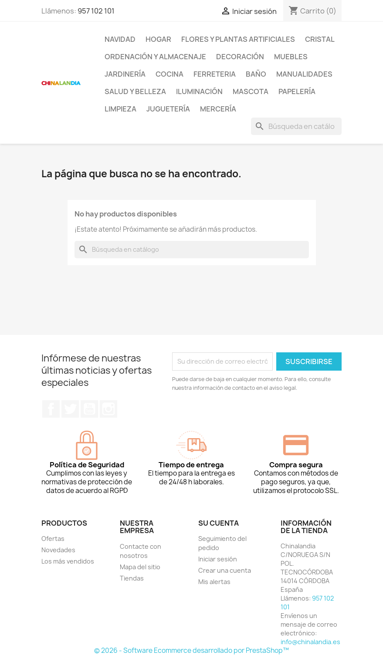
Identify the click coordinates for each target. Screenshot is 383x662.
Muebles (291, 56)
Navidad (120, 39)
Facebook (51, 409)
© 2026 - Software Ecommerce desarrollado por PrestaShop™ (191, 650)
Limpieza (120, 109)
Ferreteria (214, 74)
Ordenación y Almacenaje (155, 56)
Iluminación (199, 91)
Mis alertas (214, 582)
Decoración (240, 56)
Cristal (320, 39)
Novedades (58, 550)
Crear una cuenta (224, 570)
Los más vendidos (67, 561)
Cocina (169, 74)
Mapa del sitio (140, 567)
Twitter (70, 409)
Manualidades (304, 74)
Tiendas (132, 578)
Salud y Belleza (135, 91)
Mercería (218, 109)
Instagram (108, 409)
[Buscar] (296, 126)
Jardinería (125, 74)
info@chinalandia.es (310, 642)
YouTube (89, 409)
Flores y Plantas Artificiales (238, 39)
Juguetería (168, 109)
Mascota (250, 91)
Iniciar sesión (217, 559)
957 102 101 (96, 11)
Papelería (296, 91)
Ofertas (52, 538)
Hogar (158, 39)
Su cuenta (218, 523)
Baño (256, 74)
